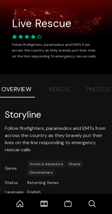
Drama (74, 164)
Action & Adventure (46, 164)
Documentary (41, 172)
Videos (59, 89)
